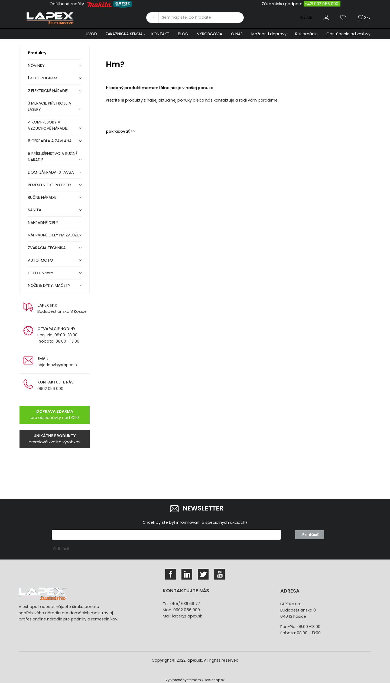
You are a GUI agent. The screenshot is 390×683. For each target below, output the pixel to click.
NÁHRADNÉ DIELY (43, 222)
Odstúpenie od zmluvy (348, 34)
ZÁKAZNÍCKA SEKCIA (124, 34)
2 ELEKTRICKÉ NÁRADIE (48, 90)
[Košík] (363, 17)
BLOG (183, 34)
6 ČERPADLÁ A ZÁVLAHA (50, 141)
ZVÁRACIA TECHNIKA (47, 248)
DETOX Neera (40, 273)
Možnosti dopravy (269, 34)
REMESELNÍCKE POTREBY (50, 185)
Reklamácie (306, 34)
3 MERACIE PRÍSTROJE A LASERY (49, 106)
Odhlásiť (61, 548)
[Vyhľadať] (152, 17)
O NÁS (237, 34)
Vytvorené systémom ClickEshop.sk (195, 680)
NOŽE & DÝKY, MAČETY (49, 285)
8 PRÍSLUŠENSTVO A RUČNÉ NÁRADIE (52, 156)
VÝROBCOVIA (209, 34)
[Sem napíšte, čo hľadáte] (201, 17)
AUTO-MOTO (40, 260)
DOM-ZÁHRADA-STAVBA (51, 172)
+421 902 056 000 (321, 3)
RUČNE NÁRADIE (42, 197)
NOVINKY (36, 65)
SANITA (34, 210)
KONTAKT (160, 34)
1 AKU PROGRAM (42, 78)
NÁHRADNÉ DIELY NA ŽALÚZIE (54, 235)
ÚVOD (91, 34)
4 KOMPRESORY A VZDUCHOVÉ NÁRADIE (48, 125)
